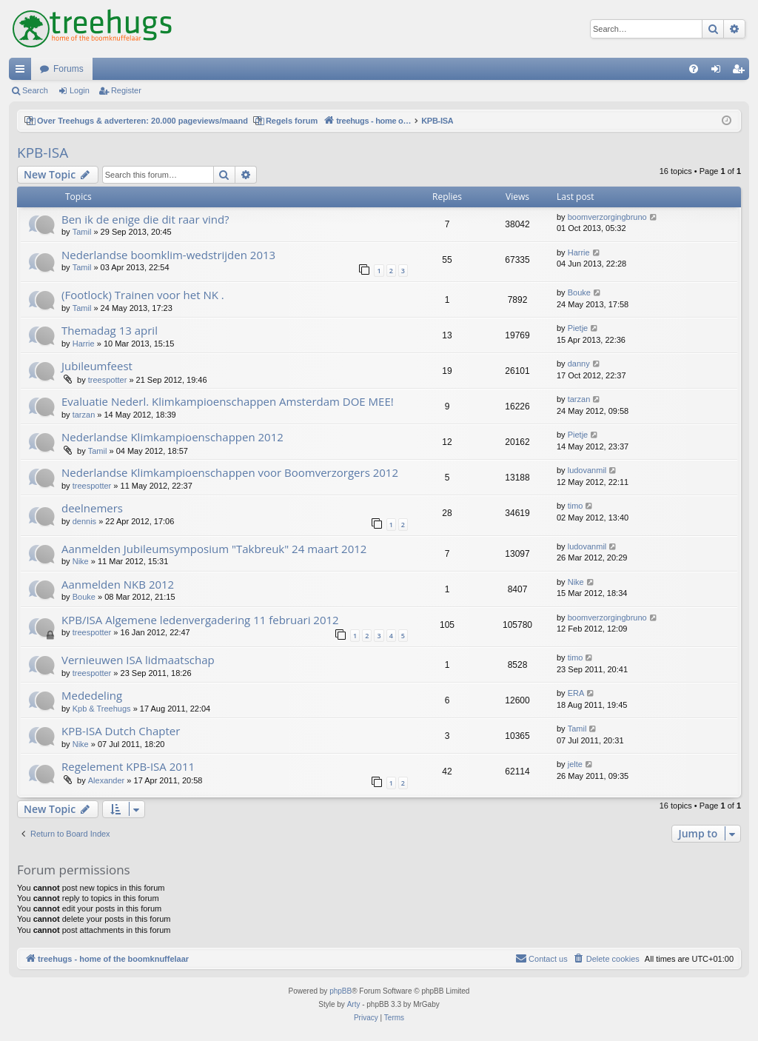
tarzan (84, 414)
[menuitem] (693, 69)
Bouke (579, 292)
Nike (81, 561)
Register (126, 90)
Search (35, 90)
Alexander (106, 780)
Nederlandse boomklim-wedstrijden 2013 (168, 254)
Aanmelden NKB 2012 (117, 584)
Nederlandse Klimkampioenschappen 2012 (172, 436)
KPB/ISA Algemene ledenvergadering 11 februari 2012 (200, 619)
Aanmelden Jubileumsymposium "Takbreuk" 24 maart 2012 (213, 548)
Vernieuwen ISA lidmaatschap (138, 659)
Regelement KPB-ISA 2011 (128, 766)
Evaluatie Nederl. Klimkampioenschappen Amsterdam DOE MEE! (227, 401)
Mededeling (91, 695)
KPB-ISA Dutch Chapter (120, 730)
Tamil (82, 231)
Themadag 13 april (109, 330)
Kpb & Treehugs (102, 708)
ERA (576, 693)
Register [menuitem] (741, 72)
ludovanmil (587, 470)
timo (575, 505)
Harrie (579, 252)
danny (579, 363)
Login (80, 90)
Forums (68, 69)
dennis (84, 521)
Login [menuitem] (719, 72)
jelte (575, 764)
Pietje (578, 328)
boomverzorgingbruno (607, 216)
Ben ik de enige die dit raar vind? (145, 219)
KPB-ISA (42, 152)
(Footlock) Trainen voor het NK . (142, 294)
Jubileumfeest (97, 365)
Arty (353, 1004)
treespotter (107, 379)
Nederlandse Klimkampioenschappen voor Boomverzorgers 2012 (229, 472)
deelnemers (92, 508)
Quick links (23, 72)
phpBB (340, 991)
